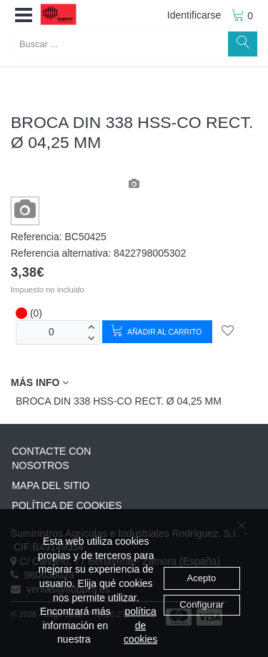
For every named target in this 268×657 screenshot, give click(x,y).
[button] (23, 15)
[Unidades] (51, 332)
